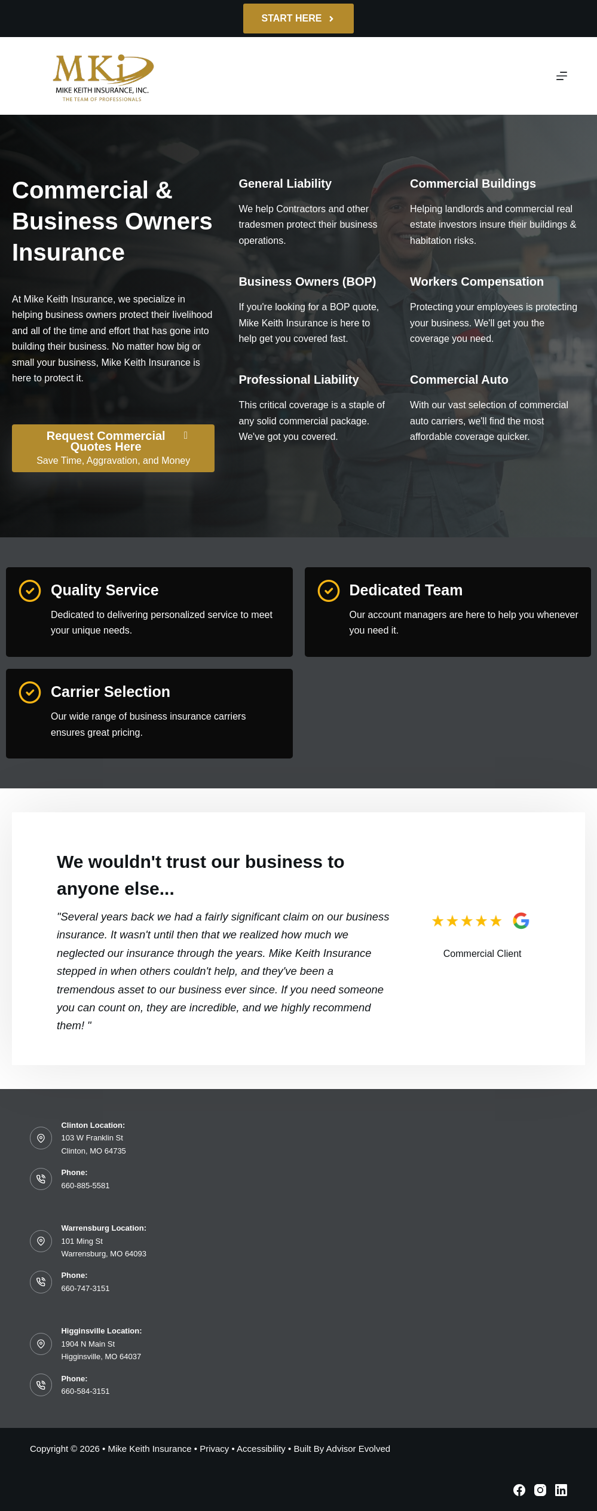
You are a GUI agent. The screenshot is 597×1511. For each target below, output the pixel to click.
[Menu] (561, 76)
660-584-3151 (85, 1391)
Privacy (214, 1448)
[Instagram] (540, 1490)
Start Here (298, 18)
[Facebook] (519, 1490)
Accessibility (261, 1448)
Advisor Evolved (358, 1448)
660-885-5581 (85, 1185)
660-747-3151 (85, 1288)
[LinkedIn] (561, 1490)
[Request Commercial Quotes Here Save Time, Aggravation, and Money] (113, 448)
